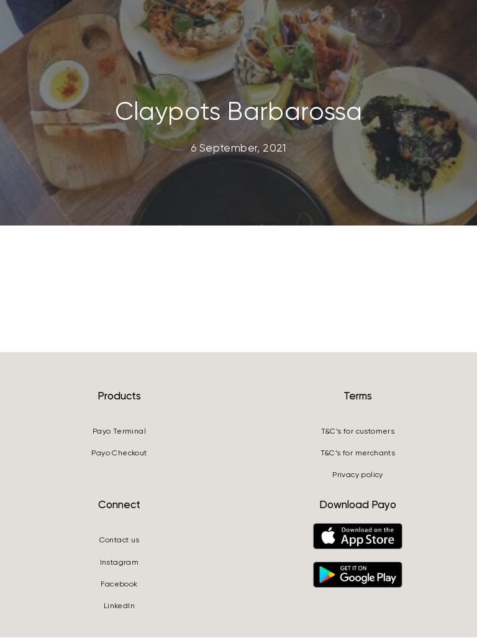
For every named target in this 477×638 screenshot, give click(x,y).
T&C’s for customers (358, 431)
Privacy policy (357, 476)
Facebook (119, 585)
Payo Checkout (119, 454)
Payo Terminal (119, 431)
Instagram (119, 562)
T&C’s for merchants (358, 454)
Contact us (119, 541)
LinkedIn (119, 607)
